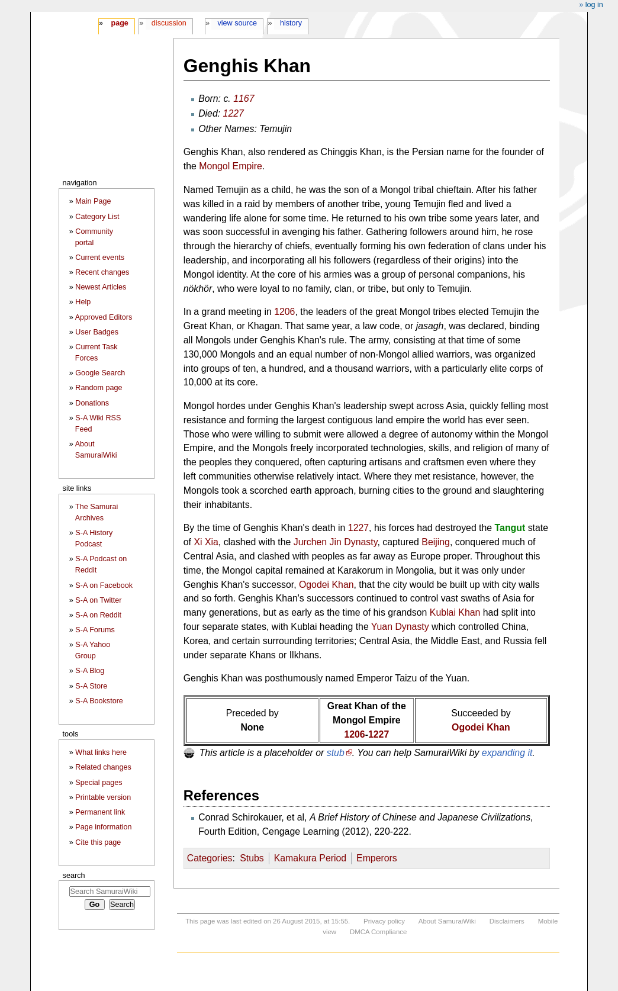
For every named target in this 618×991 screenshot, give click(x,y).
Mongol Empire (230, 166)
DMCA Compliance (378, 931)
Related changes (103, 767)
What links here (101, 752)
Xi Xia (206, 542)
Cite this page (98, 842)
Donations (92, 403)
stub (336, 753)
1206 (284, 312)
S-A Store (91, 686)
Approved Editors (104, 317)
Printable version (103, 797)
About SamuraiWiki (447, 921)
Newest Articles (100, 287)
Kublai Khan (455, 612)
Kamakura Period (310, 858)
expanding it (507, 753)
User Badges (96, 332)
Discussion (169, 23)
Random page (98, 388)
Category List (97, 217)
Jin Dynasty (354, 542)
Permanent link (100, 812)
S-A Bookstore (99, 701)
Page (119, 23)
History (291, 23)
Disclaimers (507, 921)
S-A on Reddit (98, 615)
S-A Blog (89, 671)
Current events (99, 257)
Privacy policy (384, 921)
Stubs (252, 858)
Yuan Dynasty (400, 627)
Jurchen (310, 542)
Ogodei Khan (326, 585)
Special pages (98, 782)
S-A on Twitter (98, 600)
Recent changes (102, 272)
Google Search (100, 373)
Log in (594, 5)
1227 (233, 113)
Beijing (435, 542)
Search (74, 875)
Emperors (376, 858)
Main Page (93, 201)
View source (238, 23)
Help (83, 302)
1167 (243, 99)
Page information (103, 827)
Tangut (510, 528)
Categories (210, 858)
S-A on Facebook (104, 585)
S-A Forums (94, 630)
